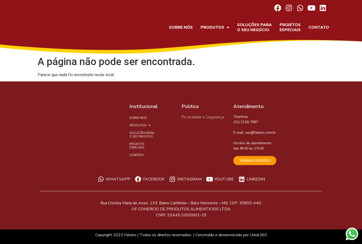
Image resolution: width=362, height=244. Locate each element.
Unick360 (258, 235)
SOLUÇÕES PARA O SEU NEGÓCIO (254, 27)
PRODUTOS (215, 27)
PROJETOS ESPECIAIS (290, 27)
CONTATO (318, 27)
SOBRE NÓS (181, 27)
